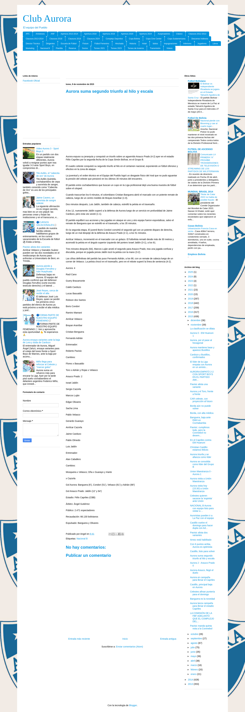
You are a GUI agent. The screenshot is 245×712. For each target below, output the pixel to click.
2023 (191, 281)
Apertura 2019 (108, 34)
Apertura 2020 (127, 34)
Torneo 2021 (99, 48)
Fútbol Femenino (101, 43)
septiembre (196, 638)
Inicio (125, 638)
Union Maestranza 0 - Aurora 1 (201, 472)
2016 (191, 312)
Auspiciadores (164, 34)
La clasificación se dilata (202, 328)
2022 (191, 285)
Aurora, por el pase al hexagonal (201, 341)
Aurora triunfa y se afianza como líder (200, 455)
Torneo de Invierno (136, 48)
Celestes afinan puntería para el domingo (202, 593)
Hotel (144, 43)
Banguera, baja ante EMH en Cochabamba (200, 420)
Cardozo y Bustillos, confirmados (200, 356)
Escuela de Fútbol (68, 43)
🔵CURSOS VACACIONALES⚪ (46, 223)
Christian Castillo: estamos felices (199, 448)
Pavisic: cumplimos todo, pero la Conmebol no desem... (199, 431)
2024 (191, 276)
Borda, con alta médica (201, 413)
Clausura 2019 (74, 39)
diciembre (196, 320)
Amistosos (40, 34)
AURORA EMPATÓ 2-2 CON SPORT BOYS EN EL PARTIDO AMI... (202, 375)
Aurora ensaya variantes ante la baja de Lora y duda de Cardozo (41, 341)
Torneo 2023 (116, 48)
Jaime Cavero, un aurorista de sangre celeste (46, 200)
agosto (194, 643)
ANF (53, 34)
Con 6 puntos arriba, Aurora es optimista (201, 545)
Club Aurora (47, 18)
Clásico (179, 34)
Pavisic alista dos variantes (36, 247)
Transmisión (155, 48)
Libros (215, 43)
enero (194, 674)
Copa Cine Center (154, 39)
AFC (28, 34)
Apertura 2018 (90, 34)
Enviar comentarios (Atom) (129, 646)
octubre (195, 634)
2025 (191, 272)
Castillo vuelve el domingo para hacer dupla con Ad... (201, 525)
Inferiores (187, 43)
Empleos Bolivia (196, 254)
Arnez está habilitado (200, 539)
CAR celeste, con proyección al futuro (201, 400)
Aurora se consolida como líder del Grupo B (202, 464)
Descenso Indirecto (199, 39)
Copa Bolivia (134, 39)
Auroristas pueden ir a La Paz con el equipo (202, 517)
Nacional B (45, 48)
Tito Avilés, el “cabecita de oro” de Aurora (47, 174)
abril (193, 660)
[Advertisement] (122, 63)
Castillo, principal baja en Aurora (201, 586)
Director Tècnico (33, 43)
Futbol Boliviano (197, 81)
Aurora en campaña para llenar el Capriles (202, 578)
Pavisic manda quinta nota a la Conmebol (201, 627)
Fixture (85, 43)
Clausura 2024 (93, 39)
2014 (191, 679)
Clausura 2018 (56, 39)
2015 (191, 316)
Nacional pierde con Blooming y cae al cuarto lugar (210, 123)
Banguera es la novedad (202, 598)
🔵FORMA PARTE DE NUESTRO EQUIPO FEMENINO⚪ (47, 318)
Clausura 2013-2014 (34, 39)
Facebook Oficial (31, 80)
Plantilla (59, 48)
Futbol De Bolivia (197, 118)
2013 (191, 684)
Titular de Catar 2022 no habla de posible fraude (208, 197)
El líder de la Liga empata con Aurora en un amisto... (201, 364)
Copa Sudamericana (176, 39)
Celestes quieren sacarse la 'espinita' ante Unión (201, 498)
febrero (194, 669)
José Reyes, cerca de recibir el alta (47, 292)
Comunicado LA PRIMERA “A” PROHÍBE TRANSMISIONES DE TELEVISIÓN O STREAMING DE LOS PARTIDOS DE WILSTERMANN (203, 163)
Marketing (30, 48)
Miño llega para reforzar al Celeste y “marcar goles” (46, 364)
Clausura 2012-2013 (197, 34)
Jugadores (202, 43)
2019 (191, 298)
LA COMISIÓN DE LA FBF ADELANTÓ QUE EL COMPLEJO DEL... (202, 617)
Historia (133, 43)
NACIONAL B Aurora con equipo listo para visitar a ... (202, 508)
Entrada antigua (168, 638)
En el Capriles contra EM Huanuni (200, 441)
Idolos (155, 43)
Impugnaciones (170, 43)
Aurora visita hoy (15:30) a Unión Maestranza (199, 488)
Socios (85, 48)
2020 (191, 294)
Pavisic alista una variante (199, 385)
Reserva (72, 48)
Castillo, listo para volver (202, 551)
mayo (194, 656)
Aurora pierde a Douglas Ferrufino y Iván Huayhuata (46, 269)
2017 (191, 307)
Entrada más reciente (79, 638)
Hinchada (119, 43)
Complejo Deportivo (114, 39)
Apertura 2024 (145, 34)
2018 (191, 303)
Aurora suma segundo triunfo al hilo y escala (202, 557)
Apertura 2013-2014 (69, 34)
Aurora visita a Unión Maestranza (200, 480)
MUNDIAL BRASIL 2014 (200, 191)
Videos (169, 48)
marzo (194, 665)
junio (193, 652)
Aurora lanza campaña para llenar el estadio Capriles (202, 606)
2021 (191, 289)
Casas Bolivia (195, 225)
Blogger (133, 705)
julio (193, 647)
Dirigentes (50, 43)
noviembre (196, 324)
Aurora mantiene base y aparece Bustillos (202, 349)
